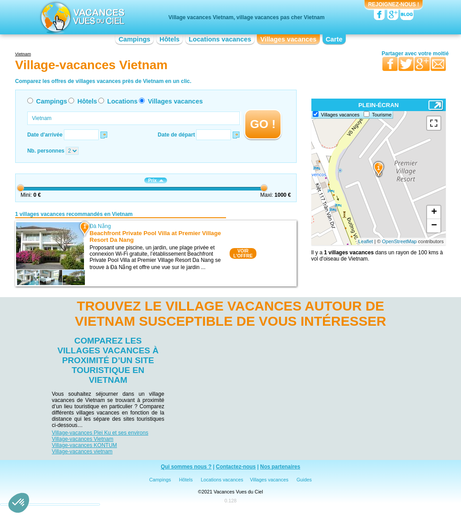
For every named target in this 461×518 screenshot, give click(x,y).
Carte (334, 39)
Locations (122, 101)
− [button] (434, 225)
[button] (18, 503)
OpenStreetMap (399, 241)
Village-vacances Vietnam (82, 439)
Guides (304, 479)
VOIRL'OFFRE (242, 253)
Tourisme (382, 114)
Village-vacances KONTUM (84, 445)
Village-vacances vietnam (82, 451)
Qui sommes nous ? (186, 467)
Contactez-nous (236, 467)
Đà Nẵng (100, 226)
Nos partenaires (280, 467)
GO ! (263, 124)
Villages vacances (288, 39)
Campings (134, 39)
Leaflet (365, 241)
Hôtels (169, 39)
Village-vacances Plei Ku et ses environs (100, 433)
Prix (155, 180)
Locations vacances (220, 39)
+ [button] (434, 212)
